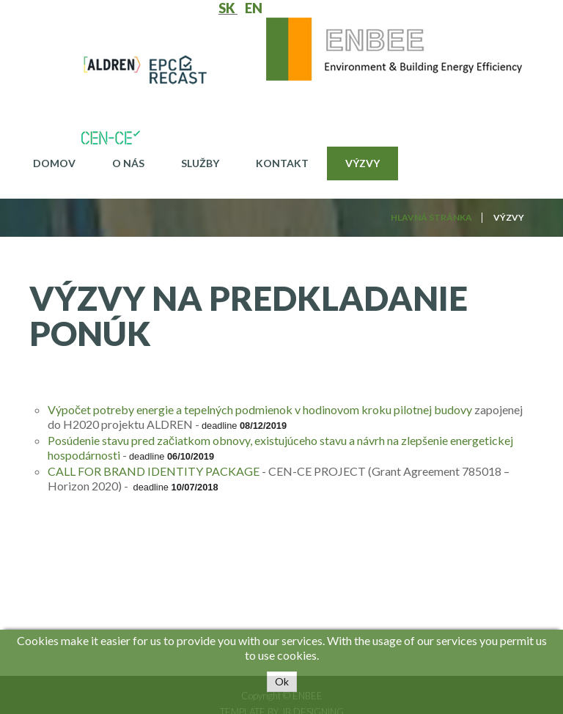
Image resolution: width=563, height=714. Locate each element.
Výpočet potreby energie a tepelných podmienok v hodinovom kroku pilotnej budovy (260, 409)
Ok (282, 681)
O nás (128, 163)
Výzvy (362, 163)
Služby (200, 163)
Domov (54, 163)
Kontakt (282, 163)
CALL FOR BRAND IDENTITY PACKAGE (154, 471)
